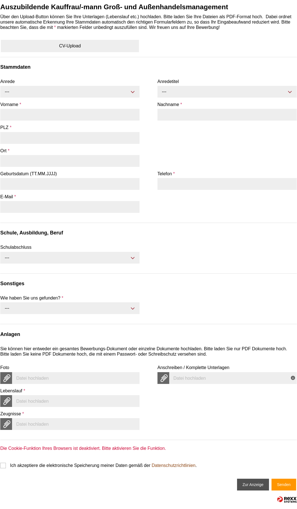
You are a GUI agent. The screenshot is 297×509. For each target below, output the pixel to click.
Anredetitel (168, 81)
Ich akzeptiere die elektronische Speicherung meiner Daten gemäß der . (103, 465)
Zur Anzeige (253, 484)
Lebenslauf (12, 390)
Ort (5, 150)
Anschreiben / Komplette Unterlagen (193, 367)
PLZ (5, 127)
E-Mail (8, 196)
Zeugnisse (12, 413)
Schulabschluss (15, 247)
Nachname (169, 104)
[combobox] (70, 92)
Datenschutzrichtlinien (174, 465)
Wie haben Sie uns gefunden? (31, 298)
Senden (284, 484)
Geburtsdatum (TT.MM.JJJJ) (28, 173)
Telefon (166, 173)
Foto (4, 367)
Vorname (10, 104)
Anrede (7, 81)
